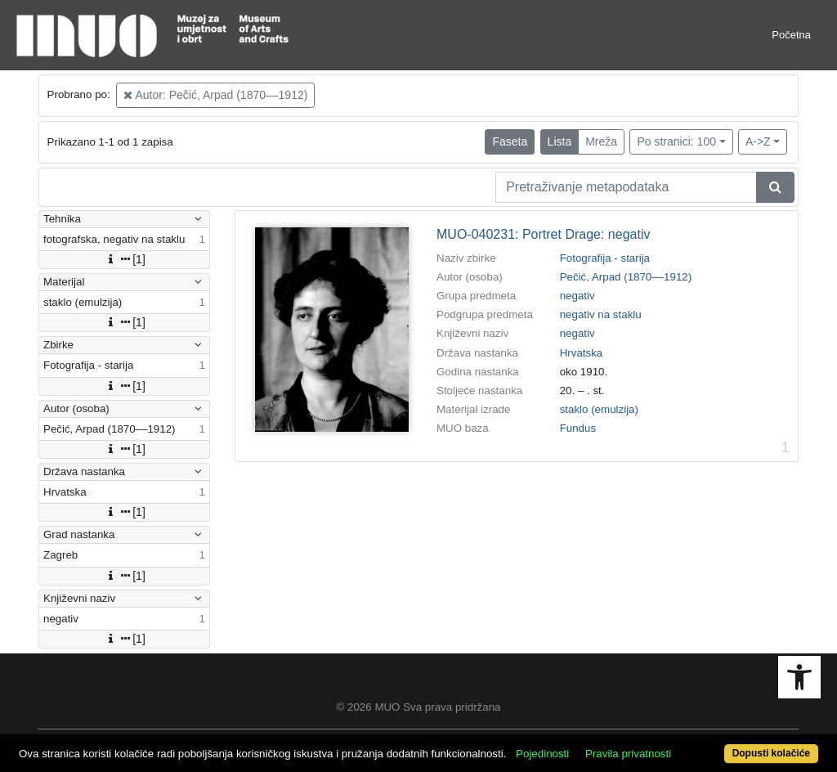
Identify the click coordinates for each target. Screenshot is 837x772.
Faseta (509, 141)
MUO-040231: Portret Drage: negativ (543, 234)
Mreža (601, 141)
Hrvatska (581, 353)
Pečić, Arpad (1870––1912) (626, 277)
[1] (124, 259)
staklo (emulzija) (599, 409)
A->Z (758, 141)
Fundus (578, 428)
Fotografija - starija (605, 258)
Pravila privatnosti (628, 753)
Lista (560, 141)
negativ (577, 296)
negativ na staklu (601, 314)
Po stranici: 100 (676, 141)
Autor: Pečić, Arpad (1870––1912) (215, 94)
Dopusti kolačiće (771, 753)
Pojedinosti (542, 753)
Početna (791, 35)
